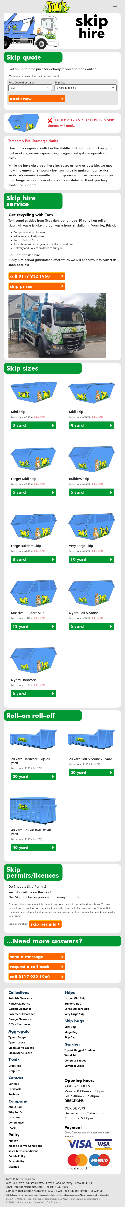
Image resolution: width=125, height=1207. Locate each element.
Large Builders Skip (76, 1009)
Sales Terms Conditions (23, 1151)
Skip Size (60, 82)
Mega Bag (70, 1032)
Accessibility (16, 1161)
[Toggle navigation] (114, 6)
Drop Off (14, 1071)
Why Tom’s (15, 1112)
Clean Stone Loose (20, 1053)
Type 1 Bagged (17, 1037)
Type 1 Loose (16, 1042)
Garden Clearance (19, 1009)
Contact (15, 1078)
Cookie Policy (17, 1156)
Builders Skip (72, 1003)
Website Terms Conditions (25, 1146)
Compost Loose (74, 1066)
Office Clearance (19, 1024)
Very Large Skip (74, 1014)
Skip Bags (74, 1021)
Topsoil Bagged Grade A (79, 1050)
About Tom (15, 1107)
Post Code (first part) (21, 82)
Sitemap (13, 1166)
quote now (37, 99)
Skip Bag (70, 1037)
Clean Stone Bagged (21, 1047)
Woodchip (70, 1055)
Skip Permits (45, 924)
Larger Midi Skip (74, 998)
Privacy (13, 1140)
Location (14, 1117)
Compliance (16, 1122)
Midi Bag (70, 1027)
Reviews (13, 1094)
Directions (73, 1101)
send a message (37, 957)
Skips (69, 992)
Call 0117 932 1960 (37, 977)
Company (17, 1101)
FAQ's (12, 1128)
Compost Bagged (75, 1060)
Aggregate (19, 1031)
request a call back (37, 967)
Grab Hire (14, 1066)
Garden (72, 1044)
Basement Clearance (21, 1014)
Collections (18, 992)
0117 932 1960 (37, 276)
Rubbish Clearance (20, 998)
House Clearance (19, 1003)
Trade (14, 1059)
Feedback (14, 1089)
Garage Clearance (19, 1019)
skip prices (37, 286)
